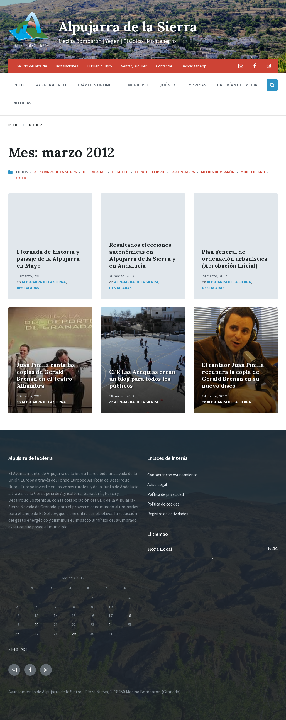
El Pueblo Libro (149, 171)
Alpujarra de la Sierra (127, 26)
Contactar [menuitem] (164, 66)
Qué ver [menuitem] (167, 84)
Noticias (36, 125)
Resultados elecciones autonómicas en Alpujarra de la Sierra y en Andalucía (142, 255)
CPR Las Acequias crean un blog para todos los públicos (142, 378)
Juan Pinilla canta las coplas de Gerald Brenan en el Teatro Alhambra (46, 375)
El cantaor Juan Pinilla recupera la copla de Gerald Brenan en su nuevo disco (233, 375)
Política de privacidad (165, 494)
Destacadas (94, 171)
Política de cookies (163, 504)
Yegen (20, 177)
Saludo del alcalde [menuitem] (32, 66)
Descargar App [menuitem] (194, 66)
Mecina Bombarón (217, 171)
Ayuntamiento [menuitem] (51, 84)
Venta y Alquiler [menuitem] (134, 66)
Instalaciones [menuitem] (67, 66)
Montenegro (253, 171)
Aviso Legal (157, 484)
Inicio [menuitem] (19, 84)
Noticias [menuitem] (22, 103)
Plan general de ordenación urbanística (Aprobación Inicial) (234, 258)
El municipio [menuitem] (135, 84)
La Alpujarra (182, 171)
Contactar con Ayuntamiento (172, 474)
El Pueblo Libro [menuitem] (99, 66)
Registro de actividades (167, 513)
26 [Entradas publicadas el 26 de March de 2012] (17, 633)
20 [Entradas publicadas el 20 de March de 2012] (36, 624)
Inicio (13, 125)
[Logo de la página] (29, 48)
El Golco (120, 171)
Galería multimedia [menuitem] (237, 84)
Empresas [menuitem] (196, 84)
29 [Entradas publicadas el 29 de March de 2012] (74, 633)
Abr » (25, 649)
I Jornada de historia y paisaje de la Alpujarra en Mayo (48, 258)
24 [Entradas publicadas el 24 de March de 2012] (111, 624)
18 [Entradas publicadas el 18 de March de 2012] (129, 615)
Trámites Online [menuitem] (94, 84)
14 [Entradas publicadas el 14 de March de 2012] (56, 615)
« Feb (13, 649)
